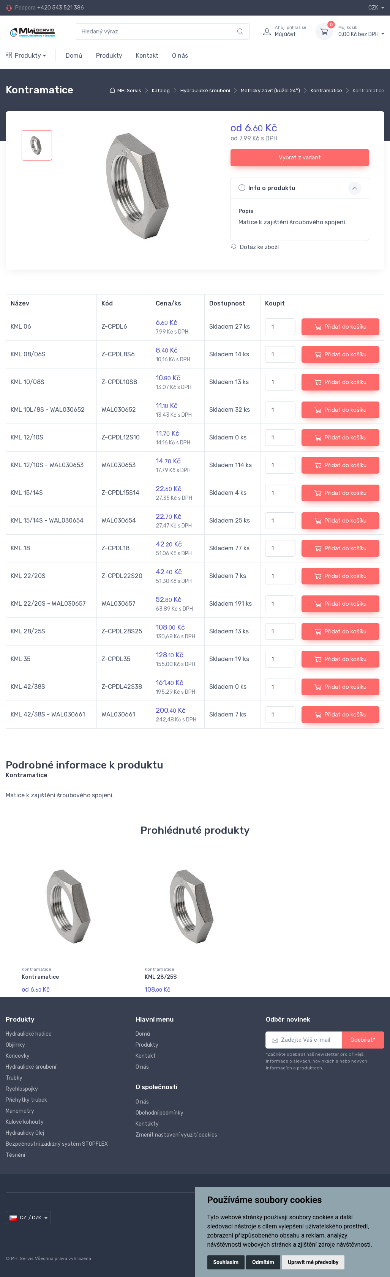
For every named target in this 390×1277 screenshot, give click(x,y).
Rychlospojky (22, 1089)
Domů (74, 55)
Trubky (14, 1078)
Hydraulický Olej (25, 1133)
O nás (180, 55)
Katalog (161, 90)
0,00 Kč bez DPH (361, 31)
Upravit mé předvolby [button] (313, 1262)
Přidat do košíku (340, 326)
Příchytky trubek (26, 1100)
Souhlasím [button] (226, 1262)
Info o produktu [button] (266, 188)
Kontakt (147, 55)
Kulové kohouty (25, 1122)
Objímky (15, 1045)
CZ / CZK (25, 1218)
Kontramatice (326, 90)
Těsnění (15, 1155)
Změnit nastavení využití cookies (176, 1135)
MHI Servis (129, 90)
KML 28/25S (161, 977)
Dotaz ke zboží (255, 247)
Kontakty (147, 1124)
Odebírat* (363, 1039)
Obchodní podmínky (159, 1113)
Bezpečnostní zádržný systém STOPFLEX (57, 1144)
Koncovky (18, 1056)
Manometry (20, 1111)
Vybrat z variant (300, 157)
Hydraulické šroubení (205, 90)
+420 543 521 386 (60, 8)
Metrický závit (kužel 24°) (270, 90)
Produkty (23, 55)
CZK (373, 8)
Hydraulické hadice (29, 1034)
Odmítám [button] (263, 1262)
